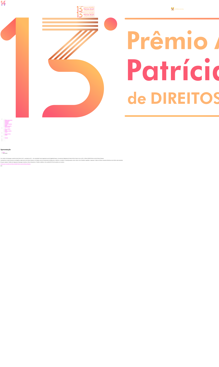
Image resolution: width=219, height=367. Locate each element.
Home (4, 152)
